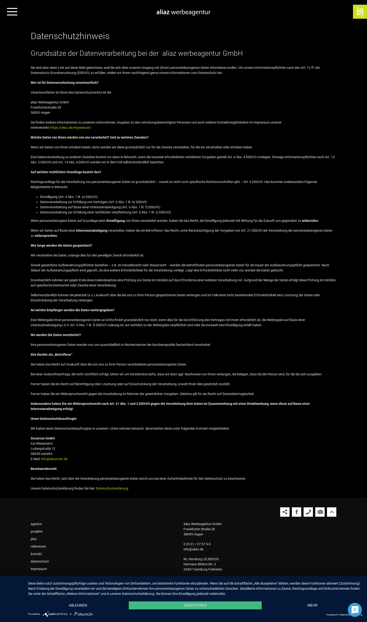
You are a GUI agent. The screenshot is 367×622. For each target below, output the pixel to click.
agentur (36, 524)
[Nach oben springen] (331, 512)
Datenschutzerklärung (112, 488)
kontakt (36, 554)
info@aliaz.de (193, 549)
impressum (39, 569)
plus (34, 539)
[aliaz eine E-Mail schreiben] (320, 512)
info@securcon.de (54, 459)
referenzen (38, 546)
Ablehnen (78, 605)
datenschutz (40, 561)
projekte (36, 531)
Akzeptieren (195, 605)
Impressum (332, 614)
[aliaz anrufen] (308, 512)
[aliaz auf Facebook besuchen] (296, 512)
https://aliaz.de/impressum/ (70, 127)
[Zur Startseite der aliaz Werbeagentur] (183, 12)
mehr (312, 605)
